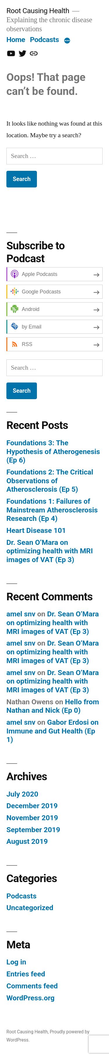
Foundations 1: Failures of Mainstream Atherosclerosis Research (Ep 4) (52, 510)
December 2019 (32, 806)
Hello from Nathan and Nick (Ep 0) (52, 706)
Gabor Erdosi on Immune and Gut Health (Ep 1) (52, 731)
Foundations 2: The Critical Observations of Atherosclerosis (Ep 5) (49, 480)
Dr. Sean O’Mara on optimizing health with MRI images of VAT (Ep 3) (49, 551)
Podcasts (44, 39)
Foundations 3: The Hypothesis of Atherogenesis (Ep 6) (53, 451)
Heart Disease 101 (36, 530)
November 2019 (32, 817)
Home (15, 39)
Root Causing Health (37, 10)
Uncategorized (29, 907)
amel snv (20, 614)
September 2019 (33, 829)
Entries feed (25, 974)
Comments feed (32, 986)
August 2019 (27, 841)
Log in (16, 962)
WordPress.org (30, 998)
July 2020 (22, 794)
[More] (67, 40)
